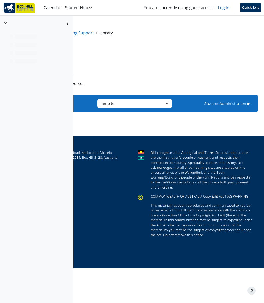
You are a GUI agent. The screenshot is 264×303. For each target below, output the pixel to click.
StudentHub (95, 33)
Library (106, 83)
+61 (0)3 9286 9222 (122, 185)
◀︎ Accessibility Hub (108, 103)
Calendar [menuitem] (52, 8)
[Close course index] (5, 23)
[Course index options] (67, 23)
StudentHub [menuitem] (76, 8)
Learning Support (129, 33)
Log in (223, 8)
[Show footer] (252, 291)
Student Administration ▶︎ (227, 103)
